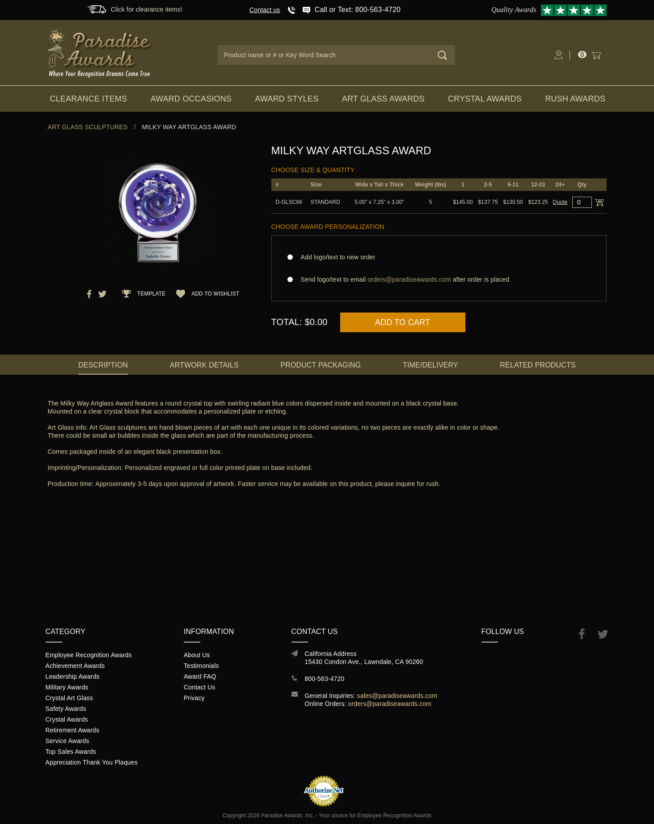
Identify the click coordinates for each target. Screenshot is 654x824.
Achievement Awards (75, 665)
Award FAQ (200, 676)
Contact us (264, 9)
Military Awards (67, 687)
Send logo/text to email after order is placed (439, 279)
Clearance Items (88, 98)
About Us (197, 655)
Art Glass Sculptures (88, 127)
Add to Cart (402, 322)
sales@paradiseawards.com (397, 695)
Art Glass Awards (383, 98)
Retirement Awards (72, 730)
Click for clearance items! (146, 9)
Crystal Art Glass (69, 697)
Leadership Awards (73, 676)
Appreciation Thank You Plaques (92, 762)
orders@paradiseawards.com (390, 703)
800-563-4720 (325, 678)
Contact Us (199, 687)
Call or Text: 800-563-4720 (358, 9)
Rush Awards (575, 98)
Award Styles (286, 98)
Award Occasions (191, 98)
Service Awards (67, 740)
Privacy (194, 697)
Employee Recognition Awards (89, 655)
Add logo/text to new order (335, 257)
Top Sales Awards (71, 751)
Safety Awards (66, 708)
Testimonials (201, 665)
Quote (560, 202)
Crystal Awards (485, 98)
